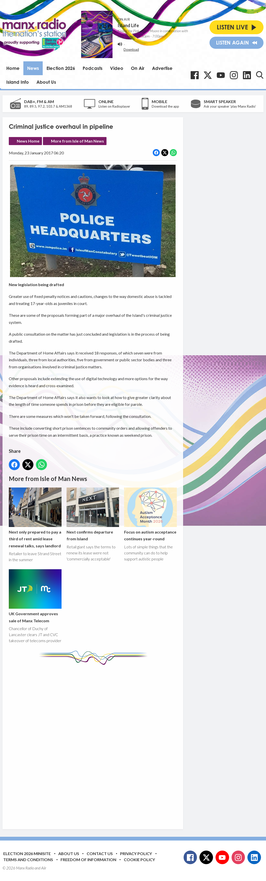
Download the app (165, 106)
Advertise (162, 68)
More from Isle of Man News (77, 141)
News (33, 68)
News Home (28, 141)
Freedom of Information (88, 859)
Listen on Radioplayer (114, 106)
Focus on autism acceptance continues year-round (150, 514)
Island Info (17, 82)
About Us (46, 82)
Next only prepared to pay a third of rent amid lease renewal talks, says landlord (35, 518)
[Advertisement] (103, 743)
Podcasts (92, 68)
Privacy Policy (136, 853)
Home (13, 68)
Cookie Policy (139, 859)
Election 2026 (60, 68)
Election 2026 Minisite (27, 853)
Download (131, 50)
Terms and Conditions (28, 859)
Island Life (128, 25)
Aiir (43, 868)
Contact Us (100, 853)
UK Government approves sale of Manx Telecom (35, 596)
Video (116, 68)
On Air (137, 68)
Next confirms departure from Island (93, 514)
